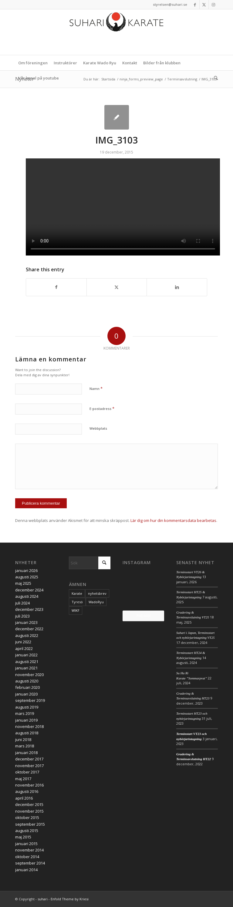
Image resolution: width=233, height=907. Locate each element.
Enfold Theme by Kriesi (70, 899)
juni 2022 (23, 642)
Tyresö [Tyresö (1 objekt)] (77, 602)
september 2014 (30, 863)
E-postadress (101, 408)
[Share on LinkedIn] (177, 287)
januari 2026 (26, 570)
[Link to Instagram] (213, 4)
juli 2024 (22, 603)
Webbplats (98, 428)
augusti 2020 (26, 681)
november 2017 (29, 765)
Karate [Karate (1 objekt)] (77, 593)
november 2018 (29, 726)
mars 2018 (24, 746)
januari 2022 (26, 655)
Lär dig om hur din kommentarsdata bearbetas (173, 520)
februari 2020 (27, 687)
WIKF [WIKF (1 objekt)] (75, 610)
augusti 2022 (26, 635)
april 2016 (24, 798)
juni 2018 (23, 739)
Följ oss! (143, 615)
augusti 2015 (26, 830)
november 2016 (29, 785)
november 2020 (29, 674)
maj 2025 (23, 583)
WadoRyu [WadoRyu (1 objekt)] (96, 602)
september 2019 (30, 700)
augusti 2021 (26, 661)
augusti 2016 (26, 791)
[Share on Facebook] (56, 287)
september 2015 (30, 824)
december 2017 (29, 759)
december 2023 (29, 609)
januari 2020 (26, 694)
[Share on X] (117, 287)
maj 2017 (23, 778)
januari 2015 (26, 843)
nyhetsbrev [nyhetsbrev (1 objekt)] (97, 593)
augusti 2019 (26, 707)
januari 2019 (26, 720)
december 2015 (29, 804)
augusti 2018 (26, 733)
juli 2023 (22, 616)
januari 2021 (26, 668)
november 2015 (29, 811)
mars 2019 (24, 713)
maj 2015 (23, 837)
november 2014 (29, 850)
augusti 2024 (26, 596)
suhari (43, 899)
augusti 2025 (26, 577)
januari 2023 (26, 622)
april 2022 (24, 648)
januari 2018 (26, 752)
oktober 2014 (27, 856)
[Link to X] (204, 4)
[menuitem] (33, 62)
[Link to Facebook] (195, 4)
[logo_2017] (116, 32)
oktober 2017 (27, 772)
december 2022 (29, 628)
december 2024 (29, 590)
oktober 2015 (27, 817)
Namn (96, 388)
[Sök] (214, 78)
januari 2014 (26, 869)
